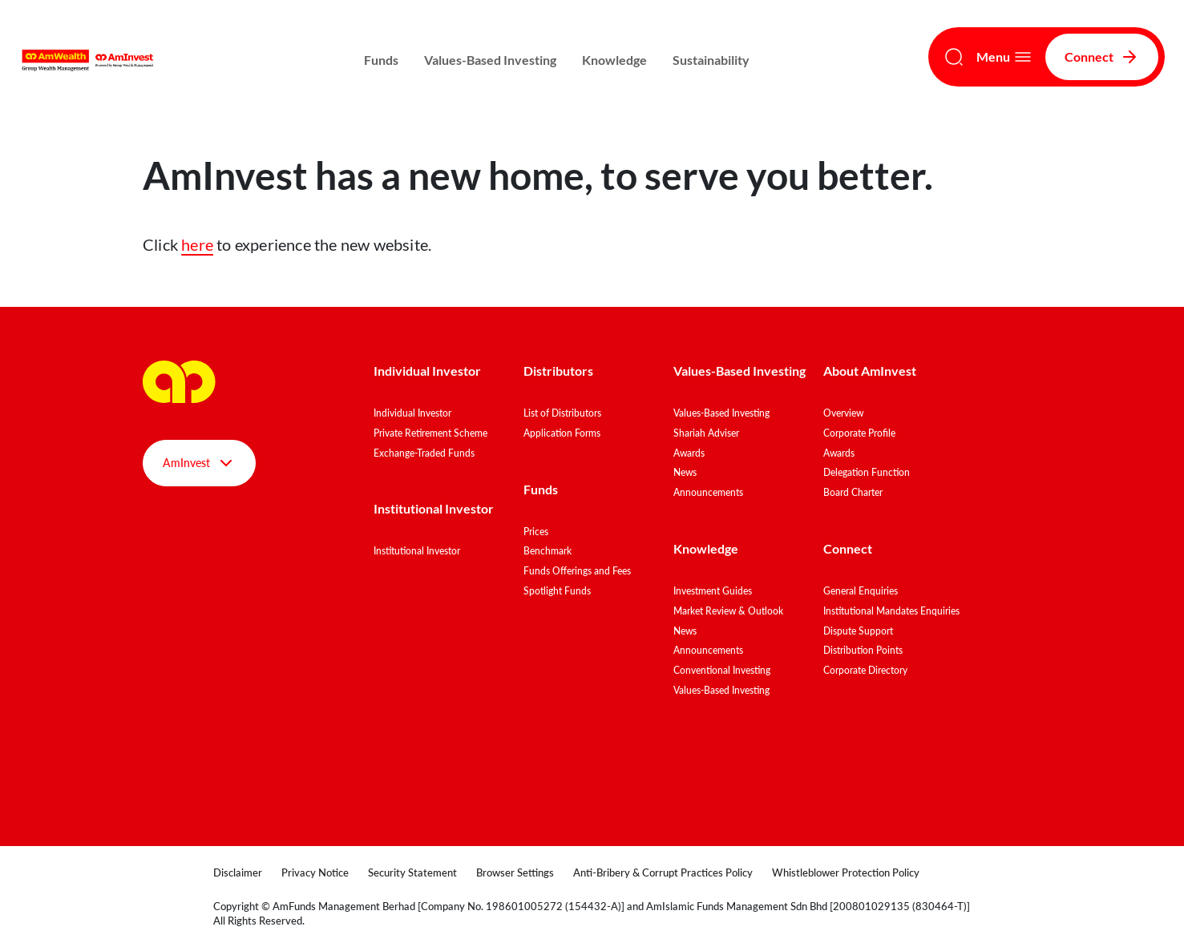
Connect (1102, 56)
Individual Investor (427, 370)
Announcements (708, 492)
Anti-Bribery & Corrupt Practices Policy (663, 872)
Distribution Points (863, 650)
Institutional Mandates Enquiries (891, 611)
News (685, 472)
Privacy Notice (315, 872)
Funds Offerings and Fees (577, 571)
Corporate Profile (859, 433)
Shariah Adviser (706, 433)
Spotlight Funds (557, 591)
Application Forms (561, 433)
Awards (689, 453)
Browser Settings (515, 872)
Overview (843, 413)
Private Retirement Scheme (430, 433)
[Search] (954, 57)
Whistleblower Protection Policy (845, 872)
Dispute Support (858, 631)
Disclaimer (237, 872)
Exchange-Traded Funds (424, 453)
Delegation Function (866, 472)
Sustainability (711, 59)
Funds (381, 59)
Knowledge (614, 59)
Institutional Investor (434, 508)
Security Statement (412, 872)
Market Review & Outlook (728, 611)
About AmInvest (869, 370)
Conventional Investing (721, 670)
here (197, 244)
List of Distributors (562, 413)
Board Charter (853, 492)
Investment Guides (712, 591)
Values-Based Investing (490, 59)
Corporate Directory (865, 670)
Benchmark (547, 551)
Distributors (558, 370)
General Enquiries (860, 591)
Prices (535, 532)
